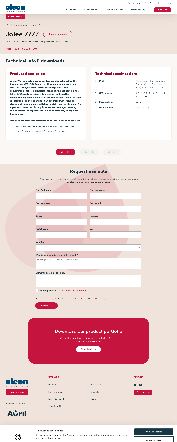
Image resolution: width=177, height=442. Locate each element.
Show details (145, 436)
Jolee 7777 (39, 25)
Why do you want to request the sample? (57, 255)
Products (53, 384)
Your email (95, 203)
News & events (56, 399)
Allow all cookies (154, 416)
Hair (143, 107)
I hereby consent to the (63, 290)
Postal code (42, 229)
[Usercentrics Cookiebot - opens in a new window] (18, 437)
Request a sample (59, 34)
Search (153, 3)
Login (168, 3)
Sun (149, 107)
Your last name (97, 190)
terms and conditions (76, 290)
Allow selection (153, 424)
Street (39, 216)
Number (94, 216)
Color (156, 107)
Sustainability (55, 406)
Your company (43, 203)
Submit (46, 305)
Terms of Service (95, 299)
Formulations (55, 391)
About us (136, 3)
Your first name (43, 190)
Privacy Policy (80, 299)
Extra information (50, 272)
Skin (137, 107)
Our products (24, 25)
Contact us (143, 392)
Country (40, 242)
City (92, 229)
